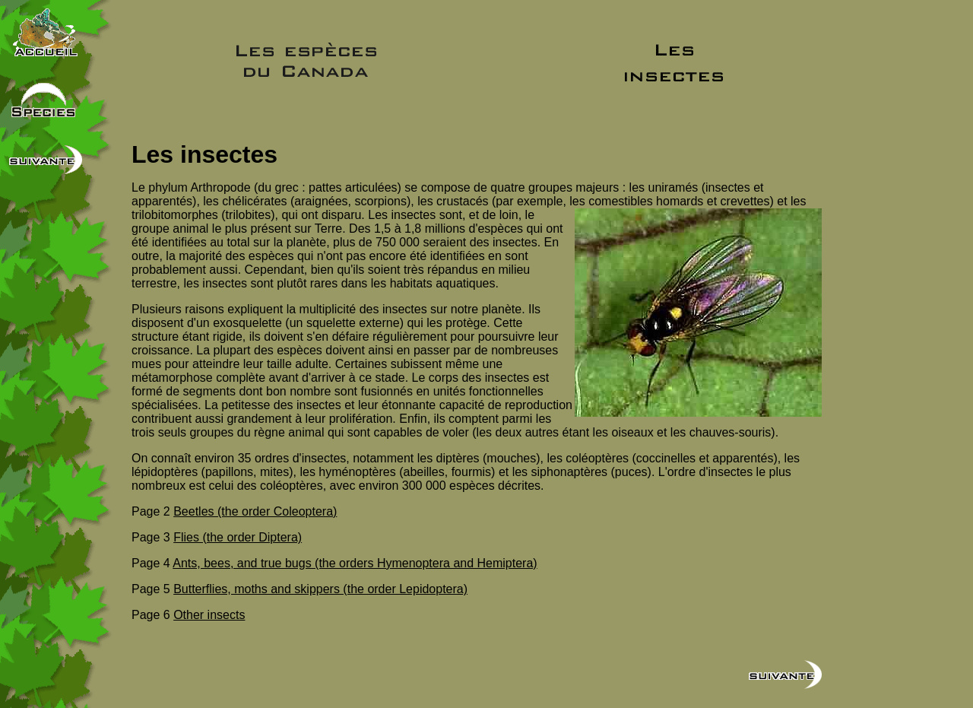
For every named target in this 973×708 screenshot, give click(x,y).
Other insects (209, 614)
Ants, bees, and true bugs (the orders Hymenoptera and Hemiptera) (355, 563)
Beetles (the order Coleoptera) (255, 511)
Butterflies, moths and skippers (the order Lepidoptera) (320, 589)
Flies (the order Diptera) (237, 537)
